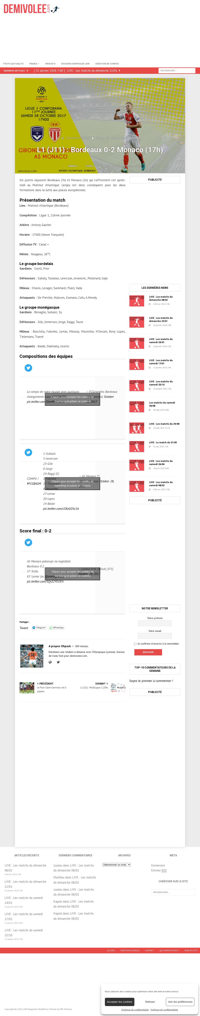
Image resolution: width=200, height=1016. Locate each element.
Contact (149, 950)
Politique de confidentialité (135, 1009)
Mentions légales (130, 950)
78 (148, 431)
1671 (149, 392)
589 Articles (81, 646)
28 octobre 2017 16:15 (78, 138)
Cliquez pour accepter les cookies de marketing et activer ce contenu (72, 399)
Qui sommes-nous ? (169, 950)
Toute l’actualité (13, 63)
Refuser (150, 1001)
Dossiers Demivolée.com (75, 63)
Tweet (24, 627)
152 (148, 370)
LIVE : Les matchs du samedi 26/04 (161, 463)
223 (148, 328)
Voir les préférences (180, 1001)
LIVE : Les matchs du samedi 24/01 (161, 341)
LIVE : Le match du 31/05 (163, 442)
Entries (159, 870)
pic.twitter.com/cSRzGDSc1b (61, 509)
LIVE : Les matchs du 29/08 (164, 423)
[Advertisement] (134, 29)
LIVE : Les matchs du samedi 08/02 (161, 484)
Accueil (111, 950)
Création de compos (107, 63)
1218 (149, 413)
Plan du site (191, 950)
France (33, 63)
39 (148, 307)
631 (148, 471)
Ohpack (100, 138)
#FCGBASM (34, 484)
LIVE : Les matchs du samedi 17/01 (161, 362)
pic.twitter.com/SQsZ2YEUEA (45, 581)
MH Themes (66, 1009)
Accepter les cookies (119, 1001)
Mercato (50, 63)
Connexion (158, 865)
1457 (149, 450)
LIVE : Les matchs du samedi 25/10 (161, 383)
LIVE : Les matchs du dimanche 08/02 (161, 298)
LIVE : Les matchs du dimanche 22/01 (161, 319)
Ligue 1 (115, 138)
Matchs (124, 138)
